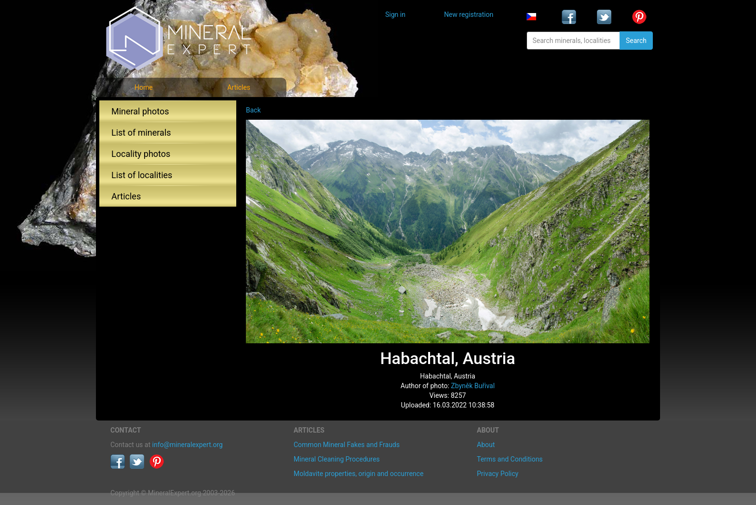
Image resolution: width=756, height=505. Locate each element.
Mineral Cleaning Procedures (337, 459)
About (486, 445)
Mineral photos (140, 111)
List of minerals (141, 132)
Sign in (395, 14)
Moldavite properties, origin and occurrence (358, 473)
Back (253, 110)
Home (144, 87)
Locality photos (140, 154)
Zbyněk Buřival (473, 386)
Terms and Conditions (510, 459)
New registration (468, 14)
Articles (238, 87)
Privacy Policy (497, 473)
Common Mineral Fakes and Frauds (347, 445)
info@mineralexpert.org (187, 445)
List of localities (141, 175)
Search (636, 40)
